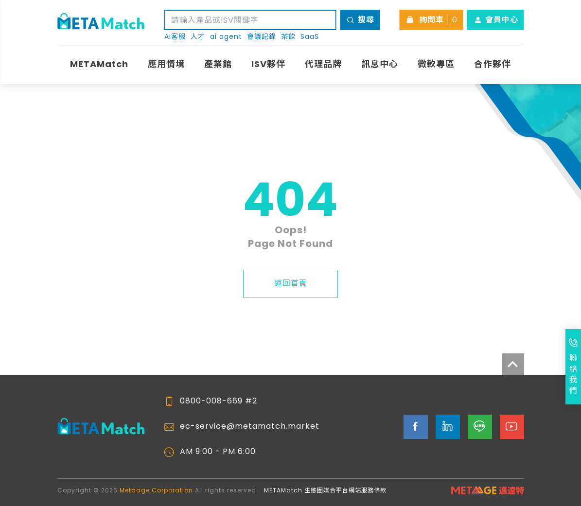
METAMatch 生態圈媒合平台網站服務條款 (325, 490)
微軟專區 (436, 64)
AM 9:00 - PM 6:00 (218, 451)
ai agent (226, 36)
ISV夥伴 (268, 64)
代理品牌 (323, 64)
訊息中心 (379, 64)
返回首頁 (290, 283)
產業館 (218, 64)
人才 (198, 36)
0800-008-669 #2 (218, 401)
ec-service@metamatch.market (249, 426)
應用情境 (166, 64)
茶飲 (288, 36)
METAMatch (99, 64)
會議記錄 (261, 36)
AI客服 (175, 36)
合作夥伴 (492, 64)
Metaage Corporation (156, 490)
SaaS (309, 36)
